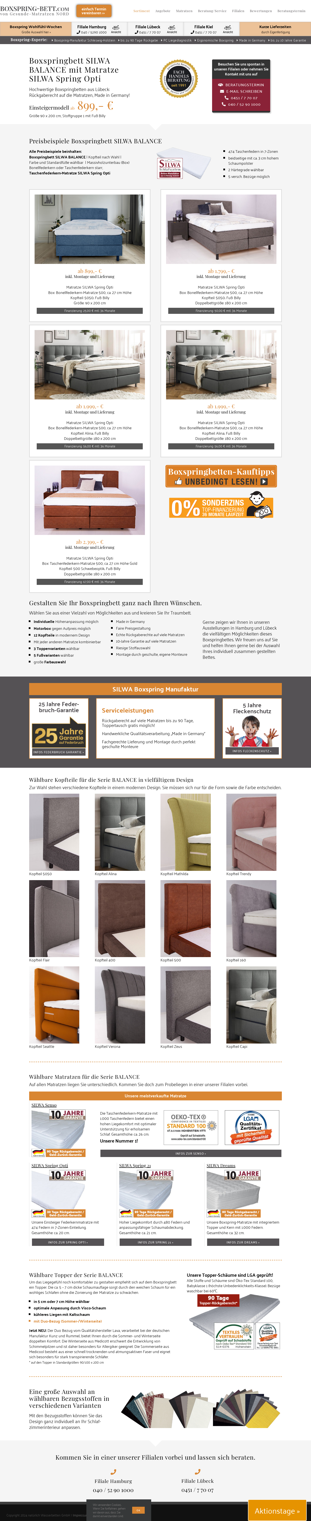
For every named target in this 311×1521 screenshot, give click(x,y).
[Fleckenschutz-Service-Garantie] (252, 717)
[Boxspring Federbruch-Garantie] (59, 718)
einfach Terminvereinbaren (94, 10)
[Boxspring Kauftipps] (221, 467)
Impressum (81, 1515)
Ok (138, 1510)
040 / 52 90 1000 (113, 1490)
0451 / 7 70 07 (197, 1489)
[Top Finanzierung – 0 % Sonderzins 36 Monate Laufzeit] (221, 493)
